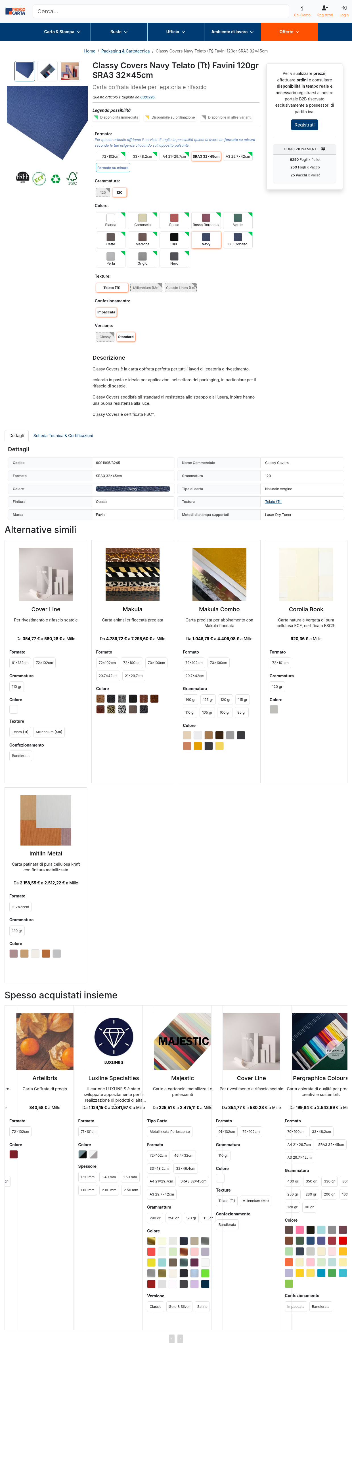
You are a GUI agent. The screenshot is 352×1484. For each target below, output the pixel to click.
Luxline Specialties (113, 1078)
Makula (133, 609)
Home (89, 51)
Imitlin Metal (46, 853)
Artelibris (45, 1078)
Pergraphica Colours (320, 1078)
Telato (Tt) (273, 501)
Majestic (182, 1078)
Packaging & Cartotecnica (125, 51)
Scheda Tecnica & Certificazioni (63, 435)
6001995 (147, 97)
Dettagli (16, 435)
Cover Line (45, 609)
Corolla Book (306, 609)
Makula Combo (219, 609)
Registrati (305, 125)
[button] (47, 126)
